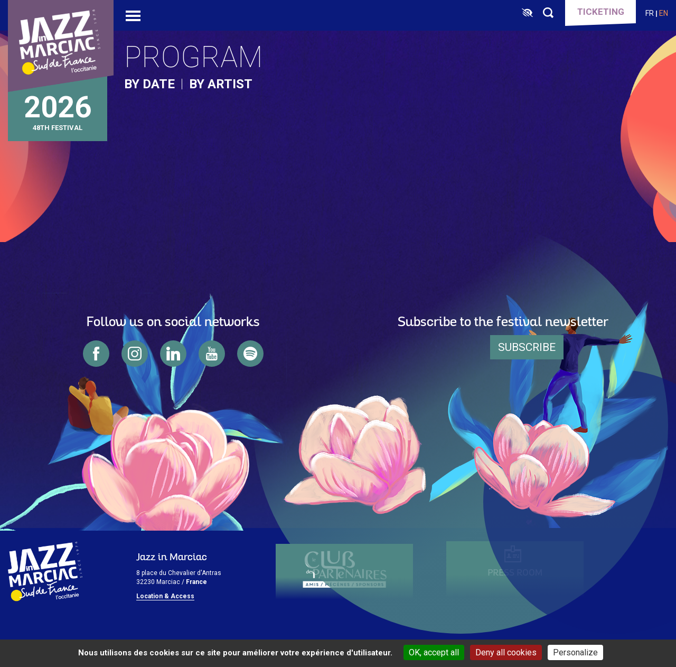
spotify (250, 353)
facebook (96, 353)
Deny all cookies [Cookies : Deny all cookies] (506, 652)
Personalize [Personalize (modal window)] (575, 652)
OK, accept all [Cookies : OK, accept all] (434, 652)
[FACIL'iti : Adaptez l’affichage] (527, 13)
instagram (134, 353)
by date (149, 84)
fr (649, 13)
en (663, 13)
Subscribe (527, 347)
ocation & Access (167, 596)
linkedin (173, 353)
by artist (220, 84)
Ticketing (600, 11)
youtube (212, 353)
